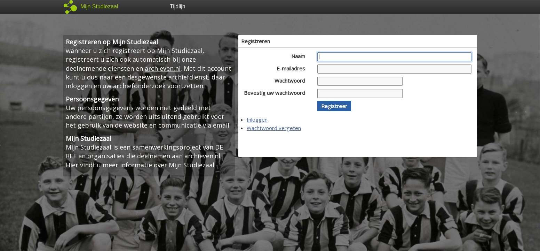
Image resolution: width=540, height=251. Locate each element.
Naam (300, 56)
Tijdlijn (177, 6)
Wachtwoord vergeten (274, 127)
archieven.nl (163, 68)
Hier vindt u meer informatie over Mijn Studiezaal (140, 165)
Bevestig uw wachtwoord (276, 92)
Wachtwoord (292, 80)
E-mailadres (293, 68)
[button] (334, 106)
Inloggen (257, 119)
